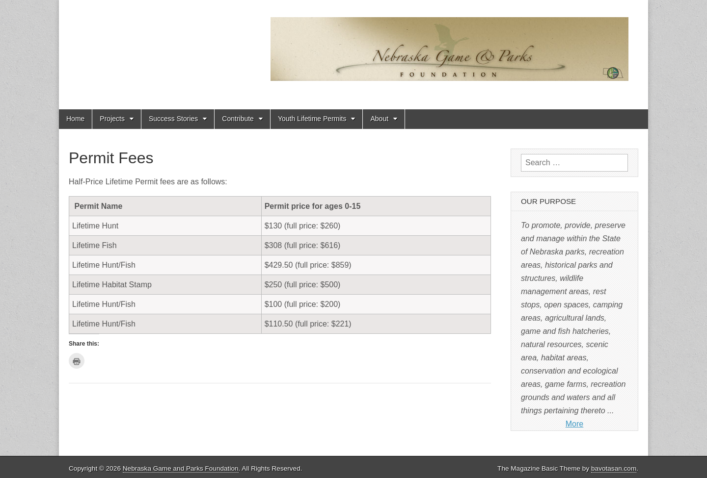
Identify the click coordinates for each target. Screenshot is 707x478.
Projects (112, 119)
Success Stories (173, 119)
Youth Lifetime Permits (312, 119)
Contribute (238, 119)
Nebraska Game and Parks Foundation (181, 468)
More (574, 424)
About (379, 119)
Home (75, 119)
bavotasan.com (613, 468)
